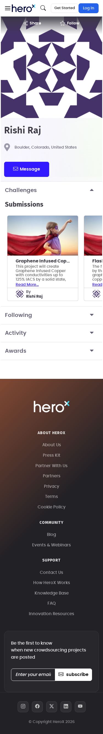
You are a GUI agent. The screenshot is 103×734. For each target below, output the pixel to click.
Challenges (51, 190)
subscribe (73, 674)
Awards (51, 351)
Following (51, 315)
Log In (88, 8)
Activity (51, 333)
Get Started (64, 8)
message (26, 168)
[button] (7, 8)
